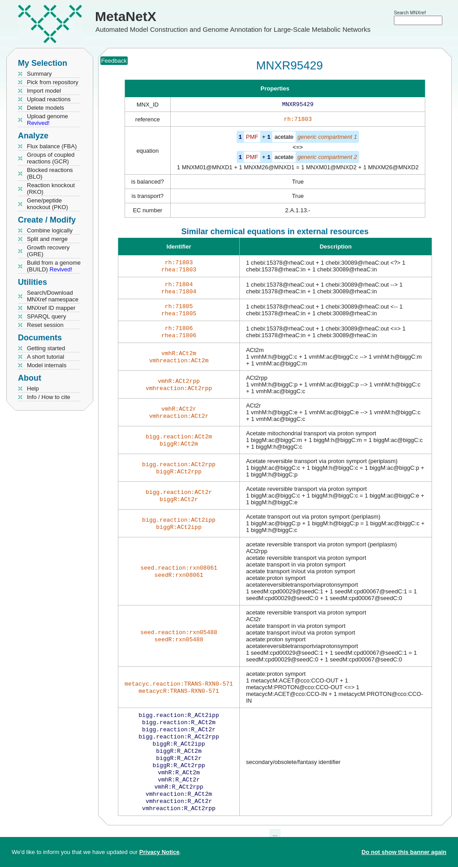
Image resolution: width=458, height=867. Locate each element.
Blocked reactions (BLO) (50, 173)
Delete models (45, 107)
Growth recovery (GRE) (48, 251)
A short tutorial (45, 356)
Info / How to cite (48, 397)
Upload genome (47, 119)
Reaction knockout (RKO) (51, 188)
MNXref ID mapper (51, 308)
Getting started (46, 348)
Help (33, 388)
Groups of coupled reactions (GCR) (50, 158)
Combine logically (50, 230)
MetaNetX (125, 16)
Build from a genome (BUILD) (54, 266)
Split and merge (47, 239)
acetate (284, 138)
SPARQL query (46, 316)
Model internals (46, 365)
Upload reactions (49, 99)
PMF (252, 138)
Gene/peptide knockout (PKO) (47, 203)
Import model (44, 90)
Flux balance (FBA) (52, 146)
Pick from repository (52, 82)
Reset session (45, 325)
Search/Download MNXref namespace (52, 296)
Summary (39, 73)
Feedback (114, 60)
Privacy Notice (159, 852)
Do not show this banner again (404, 852)
